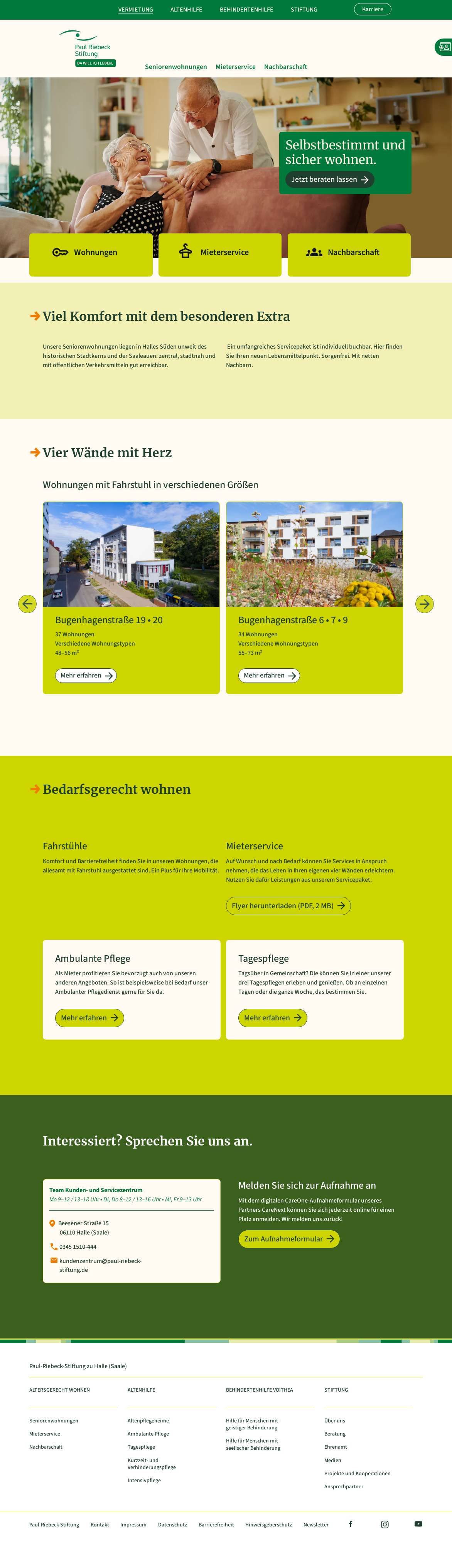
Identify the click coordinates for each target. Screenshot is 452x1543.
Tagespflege (141, 1447)
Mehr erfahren (81, 675)
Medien (332, 1460)
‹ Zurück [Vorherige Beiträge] (27, 604)
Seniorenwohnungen (176, 67)
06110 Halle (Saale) (84, 1232)
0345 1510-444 (77, 1247)
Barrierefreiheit (216, 1525)
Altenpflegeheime (148, 1421)
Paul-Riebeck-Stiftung (54, 1525)
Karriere (372, 9)
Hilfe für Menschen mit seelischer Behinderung (253, 1444)
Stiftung (304, 9)
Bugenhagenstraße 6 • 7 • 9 (293, 620)
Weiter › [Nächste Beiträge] (424, 604)
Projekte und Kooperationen (357, 1474)
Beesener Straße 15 (83, 1223)
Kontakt (100, 1525)
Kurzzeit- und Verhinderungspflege (152, 1464)
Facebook (351, 1525)
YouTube (417, 1525)
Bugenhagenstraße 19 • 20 (109, 620)
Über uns (334, 1421)
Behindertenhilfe (246, 9)
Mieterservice (236, 67)
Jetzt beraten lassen (324, 179)
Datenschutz (172, 1525)
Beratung (335, 1434)
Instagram (384, 1525)
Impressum (133, 1525)
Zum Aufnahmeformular (283, 1239)
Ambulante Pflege (148, 1434)
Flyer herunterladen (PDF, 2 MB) (283, 906)
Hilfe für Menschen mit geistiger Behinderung (252, 1424)
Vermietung (135, 9)
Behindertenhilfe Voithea (259, 1390)
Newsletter (316, 1525)
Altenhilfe (186, 9)
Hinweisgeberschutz (268, 1525)
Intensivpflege (144, 1480)
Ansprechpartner (343, 1487)
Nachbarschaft (285, 67)
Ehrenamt (335, 1447)
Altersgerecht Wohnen (59, 1390)
